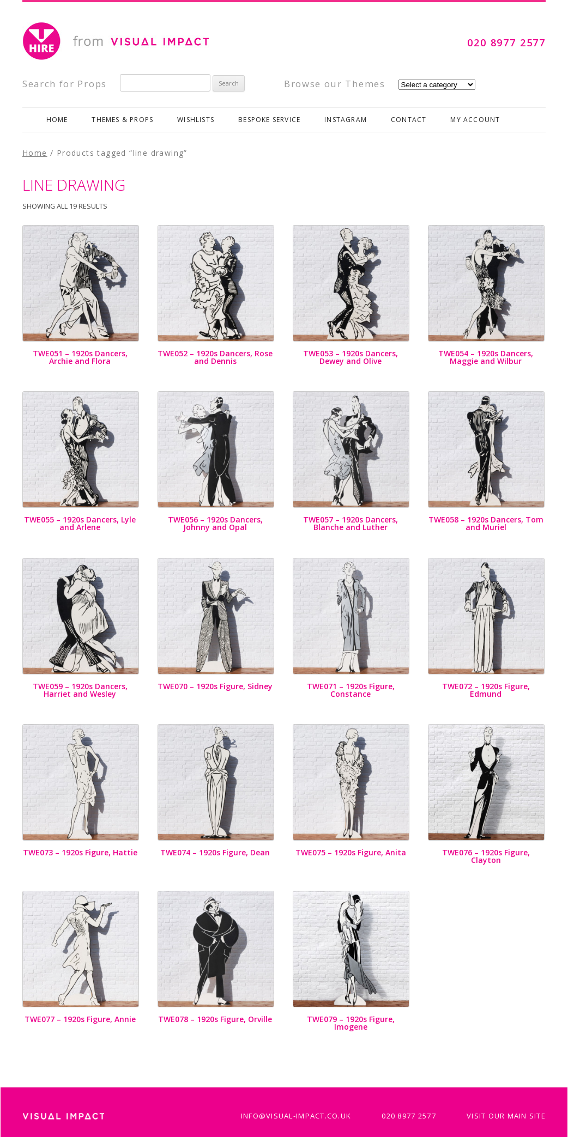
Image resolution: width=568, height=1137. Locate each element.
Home (57, 119)
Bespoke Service (269, 119)
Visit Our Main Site (506, 1116)
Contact (408, 119)
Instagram (345, 119)
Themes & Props (122, 119)
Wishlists (195, 119)
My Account (475, 119)
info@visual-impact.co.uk (296, 1116)
